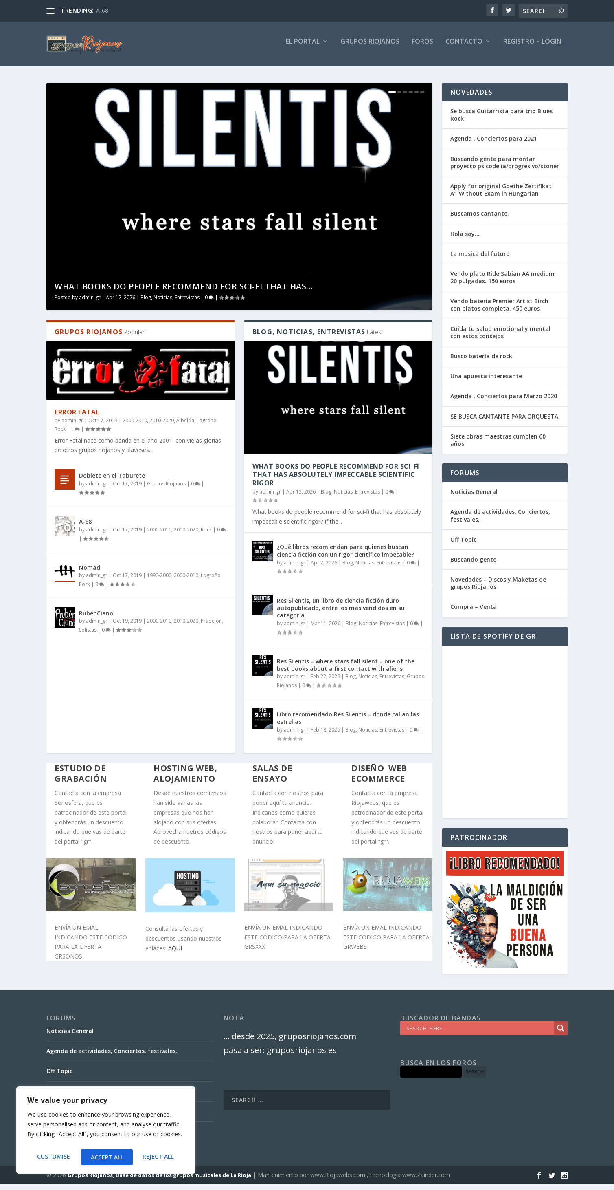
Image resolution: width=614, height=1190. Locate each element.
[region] (105, 1132)
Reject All (105, 1157)
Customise (52, 1157)
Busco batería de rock (481, 362)
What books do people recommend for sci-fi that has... (184, 292)
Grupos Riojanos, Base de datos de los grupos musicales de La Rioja (159, 1180)
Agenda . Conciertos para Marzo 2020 (503, 401)
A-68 (102, 10)
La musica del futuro (480, 259)
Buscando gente (473, 565)
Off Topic (463, 545)
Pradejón (211, 626)
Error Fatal (77, 417)
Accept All (159, 1157)
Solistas (87, 635)
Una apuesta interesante (486, 382)
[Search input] (479, 1034)
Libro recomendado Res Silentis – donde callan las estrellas (348, 723)
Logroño (207, 426)
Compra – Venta (473, 612)
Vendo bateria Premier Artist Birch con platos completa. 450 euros (499, 310)
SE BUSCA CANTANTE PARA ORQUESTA (504, 422)
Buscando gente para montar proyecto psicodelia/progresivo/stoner (504, 168)
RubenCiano (96, 619)
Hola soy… (465, 239)
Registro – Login (532, 47)
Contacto (463, 47)
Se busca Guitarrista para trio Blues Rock (501, 120)
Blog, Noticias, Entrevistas (170, 303)
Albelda (185, 426)
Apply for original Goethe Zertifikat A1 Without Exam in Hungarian (501, 195)
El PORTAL (303, 47)
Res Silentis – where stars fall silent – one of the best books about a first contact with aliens (345, 670)
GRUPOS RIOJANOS (369, 47)
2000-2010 (135, 426)
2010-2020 (161, 426)
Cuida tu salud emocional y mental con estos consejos (500, 338)
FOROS (422, 47)
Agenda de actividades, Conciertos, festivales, (500, 521)
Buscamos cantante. (479, 219)
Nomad (89, 573)
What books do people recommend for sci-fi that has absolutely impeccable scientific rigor (335, 480)
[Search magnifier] (561, 1034)
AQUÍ (175, 954)
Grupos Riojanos (166, 489)
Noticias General (474, 497)
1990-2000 (159, 580)
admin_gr (90, 303)
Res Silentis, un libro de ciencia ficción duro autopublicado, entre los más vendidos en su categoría (341, 613)
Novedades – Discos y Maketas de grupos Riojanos (498, 588)
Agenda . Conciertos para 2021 (493, 144)
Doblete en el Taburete (112, 481)
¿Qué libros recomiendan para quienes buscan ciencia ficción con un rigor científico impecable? (345, 556)
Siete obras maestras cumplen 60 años (498, 445)
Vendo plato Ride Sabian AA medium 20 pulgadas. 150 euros (502, 283)
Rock (60, 434)
